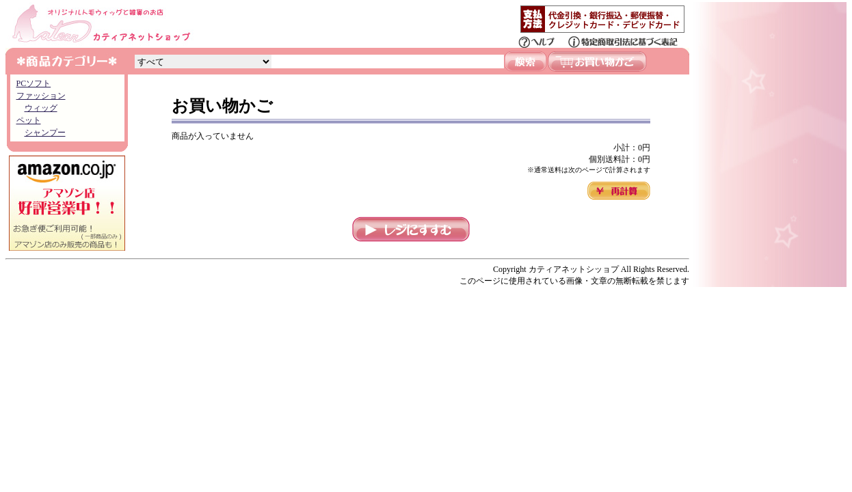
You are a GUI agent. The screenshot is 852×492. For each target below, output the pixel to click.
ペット (28, 120)
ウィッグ (41, 108)
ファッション (41, 95)
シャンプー (45, 132)
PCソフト (33, 83)
